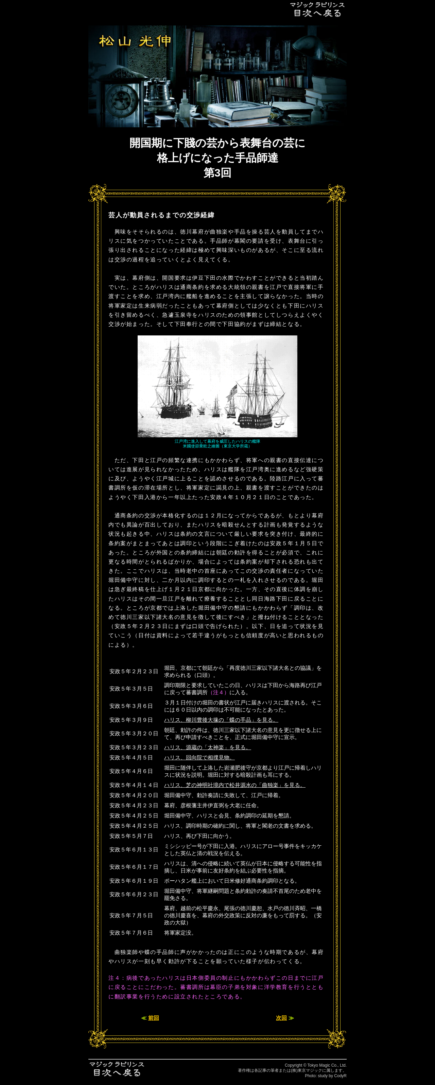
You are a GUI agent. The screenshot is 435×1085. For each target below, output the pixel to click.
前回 (153, 1018)
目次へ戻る (318, 9)
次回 (281, 1018)
